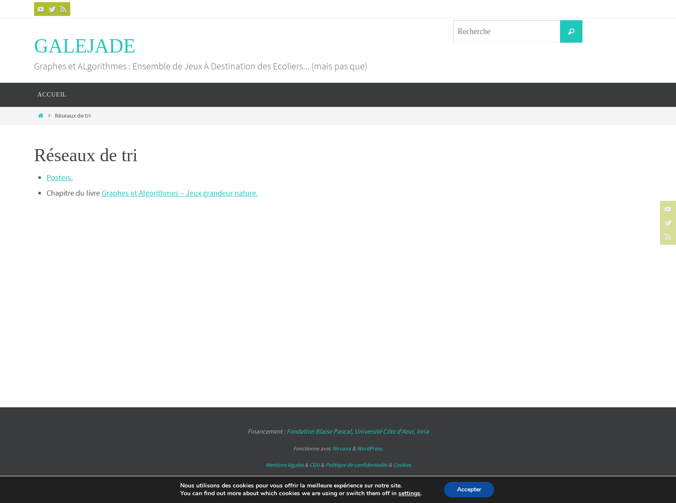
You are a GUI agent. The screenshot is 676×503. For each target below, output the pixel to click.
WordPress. (370, 448)
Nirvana (341, 448)
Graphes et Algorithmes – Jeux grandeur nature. (180, 193)
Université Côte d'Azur (383, 431)
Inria (422, 431)
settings (409, 493)
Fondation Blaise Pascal (319, 431)
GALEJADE (84, 46)
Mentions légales (285, 465)
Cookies (402, 465)
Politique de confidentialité (356, 465)
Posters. (60, 177)
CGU (314, 465)
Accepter (469, 489)
